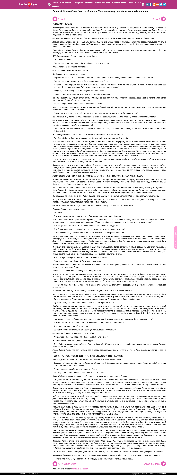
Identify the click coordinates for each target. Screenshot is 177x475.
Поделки (89, 2)
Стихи (130, 2)
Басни (138, 2)
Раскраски (78, 2)
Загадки (55, 6)
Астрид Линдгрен (80, 469)
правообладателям (158, 474)
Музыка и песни (119, 2)
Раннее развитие (102, 2)
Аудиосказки (66, 2)
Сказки (55, 2)
